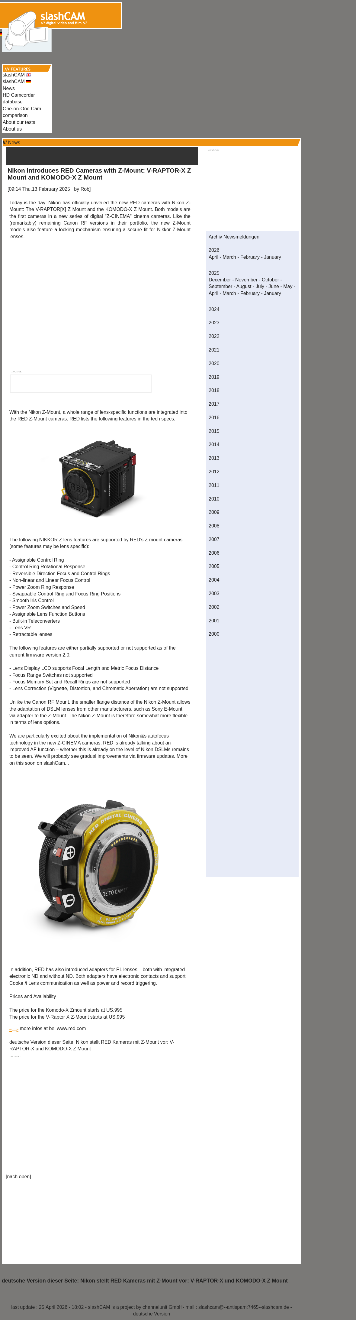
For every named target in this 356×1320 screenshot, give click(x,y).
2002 (214, 607)
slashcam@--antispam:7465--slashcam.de (243, 1307)
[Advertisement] (178, 14)
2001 (214, 620)
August (244, 286)
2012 (214, 471)
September (220, 286)
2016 (214, 417)
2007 (214, 539)
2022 (214, 336)
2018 (214, 390)
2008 (214, 525)
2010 (214, 498)
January (272, 257)
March (229, 257)
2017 (214, 404)
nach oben (18, 1176)
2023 (214, 322)
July (260, 286)
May (287, 286)
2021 (214, 349)
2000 (214, 634)
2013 (214, 458)
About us (12, 128)
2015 (214, 431)
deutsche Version (151, 1313)
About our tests (19, 122)
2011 (214, 485)
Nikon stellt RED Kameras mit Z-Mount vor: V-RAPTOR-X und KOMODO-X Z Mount (184, 1281)
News (9, 88)
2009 (214, 512)
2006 (214, 553)
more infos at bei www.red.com (53, 1028)
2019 (214, 377)
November (246, 279)
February (250, 257)
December (220, 279)
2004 (214, 579)
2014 (214, 444)
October (270, 279)
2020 (214, 363)
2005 (214, 566)
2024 (214, 309)
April (213, 257)
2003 (214, 593)
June (273, 286)
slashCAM (17, 74)
